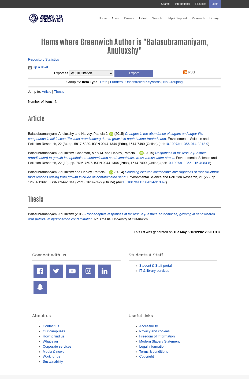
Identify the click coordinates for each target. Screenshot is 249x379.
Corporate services (57, 346)
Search (165, 3)
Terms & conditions (153, 352)
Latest (143, 18)
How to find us (54, 336)
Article (46, 92)
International (182, 3)
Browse (129, 18)
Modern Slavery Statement (159, 341)
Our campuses (54, 331)
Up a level (38, 67)
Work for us (51, 356)
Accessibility (148, 326)
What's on (50, 341)
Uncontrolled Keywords (143, 82)
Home (103, 18)
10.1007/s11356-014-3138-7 (144, 182)
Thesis (59, 92)
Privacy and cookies (154, 331)
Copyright (146, 356)
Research (198, 18)
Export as (61, 73)
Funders (116, 82)
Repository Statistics (43, 59)
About (115, 18)
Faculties (200, 3)
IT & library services (154, 271)
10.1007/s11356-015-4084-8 (188, 163)
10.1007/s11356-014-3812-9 (186, 144)
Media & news (53, 352)
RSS (188, 72)
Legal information (152, 346)
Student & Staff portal (155, 265)
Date (103, 82)
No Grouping (173, 82)
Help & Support (176, 18)
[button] (133, 73)
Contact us (51, 326)
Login (215, 3)
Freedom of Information (157, 336)
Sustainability (53, 361)
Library (213, 18)
